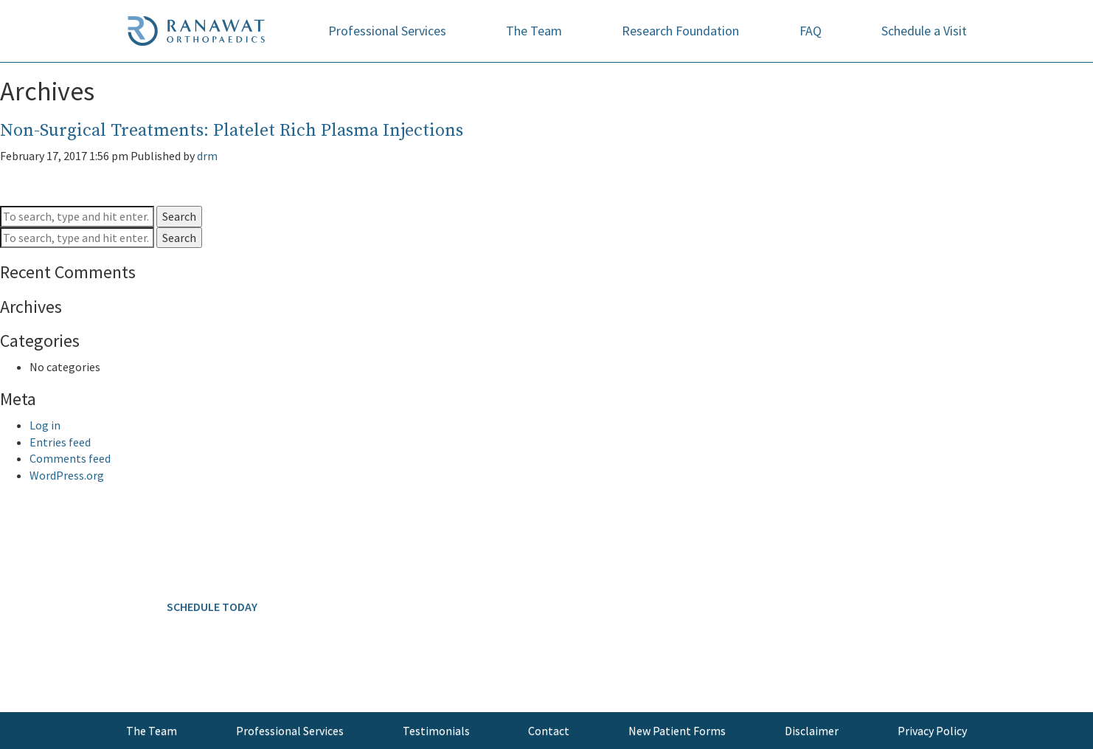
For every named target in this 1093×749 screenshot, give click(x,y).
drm (207, 155)
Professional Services (387, 30)
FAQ (810, 30)
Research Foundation (680, 30)
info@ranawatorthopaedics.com (208, 678)
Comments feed (70, 458)
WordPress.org (67, 475)
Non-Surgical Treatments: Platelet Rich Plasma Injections (231, 131)
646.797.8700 (242, 558)
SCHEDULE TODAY (212, 606)
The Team (534, 30)
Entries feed (60, 442)
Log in (45, 425)
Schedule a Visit (924, 30)
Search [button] (179, 216)
